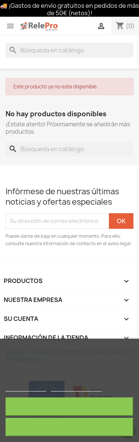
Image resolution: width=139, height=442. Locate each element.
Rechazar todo (69, 406)
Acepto (69, 427)
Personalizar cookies (76, 388)
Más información (26, 388)
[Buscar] (69, 50)
